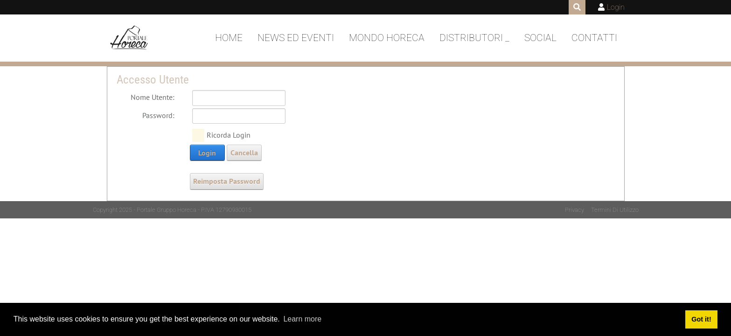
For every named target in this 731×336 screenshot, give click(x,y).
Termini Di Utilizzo (615, 210)
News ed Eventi (296, 37)
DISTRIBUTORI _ (474, 37)
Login (616, 7)
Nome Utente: (152, 97)
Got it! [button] (701, 319)
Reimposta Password (226, 181)
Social (540, 37)
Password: (158, 115)
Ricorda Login (229, 135)
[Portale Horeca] (130, 38)
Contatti (594, 37)
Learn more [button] (302, 319)
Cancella (244, 152)
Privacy (574, 210)
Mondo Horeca (387, 37)
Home (229, 37)
